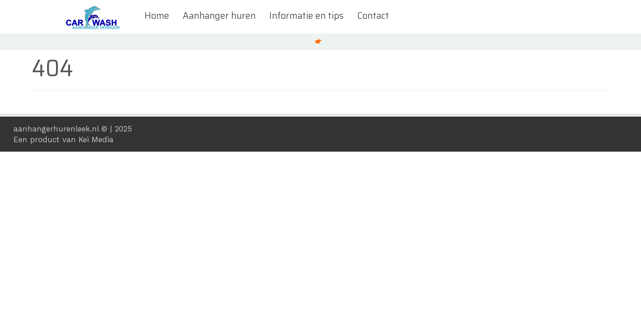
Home (156, 16)
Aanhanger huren (218, 16)
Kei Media (95, 139)
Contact (372, 16)
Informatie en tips (305, 16)
